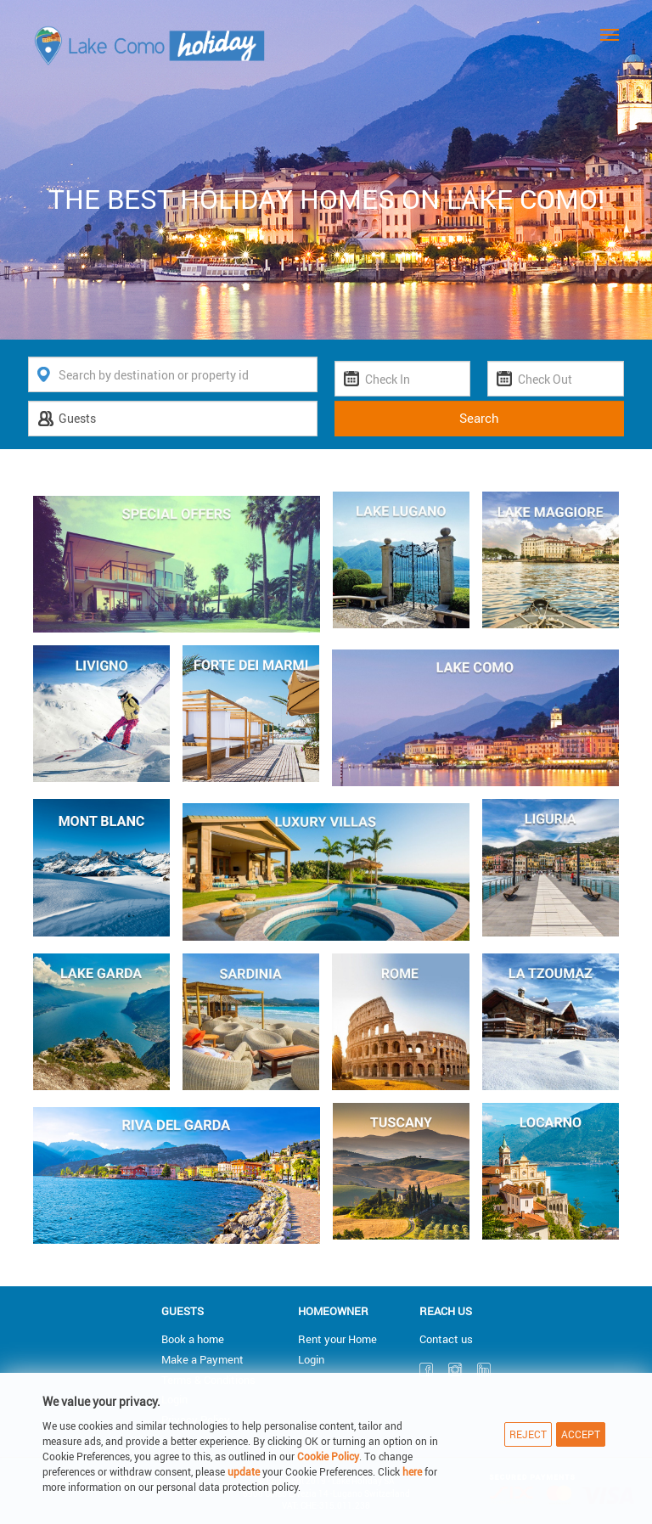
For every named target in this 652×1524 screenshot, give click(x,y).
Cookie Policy (328, 1456)
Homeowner (333, 1311)
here (412, 1471)
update (245, 1471)
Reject (528, 1434)
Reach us (445, 1311)
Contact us (446, 1339)
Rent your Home (337, 1339)
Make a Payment (202, 1359)
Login (311, 1359)
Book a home (192, 1339)
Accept (580, 1434)
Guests (182, 1311)
